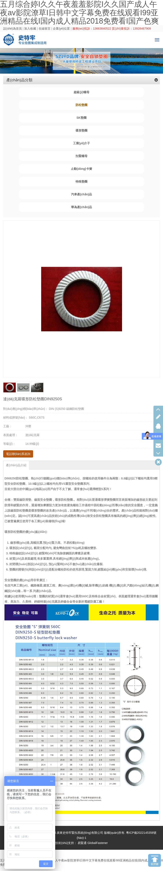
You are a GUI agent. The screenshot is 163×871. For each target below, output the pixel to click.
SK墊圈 (81, 117)
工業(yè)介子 (81, 143)
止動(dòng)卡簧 (81, 168)
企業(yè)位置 (61, 28)
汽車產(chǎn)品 (81, 194)
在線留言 (45, 28)
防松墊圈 (81, 105)
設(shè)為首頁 (12, 28)
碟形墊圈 (81, 130)
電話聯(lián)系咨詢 (18, 454)
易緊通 (82, 843)
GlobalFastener (97, 843)
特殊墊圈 (81, 181)
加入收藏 (30, 28)
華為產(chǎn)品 (81, 207)
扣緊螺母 (81, 156)
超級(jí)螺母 (81, 92)
